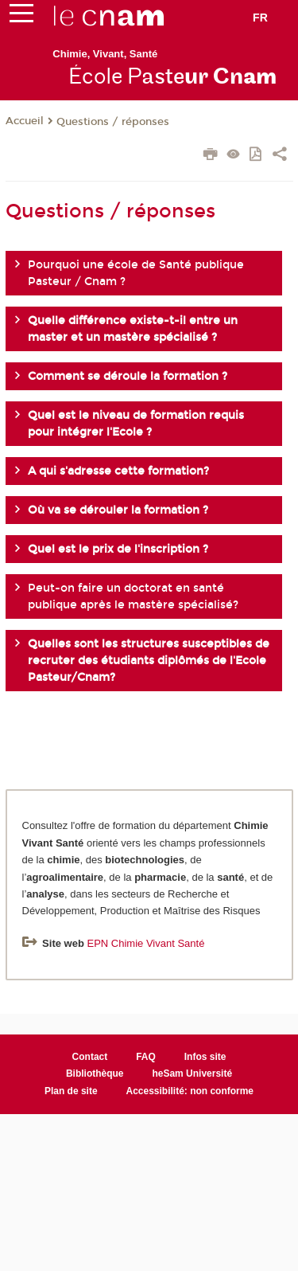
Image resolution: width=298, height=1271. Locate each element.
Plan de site (71, 1091)
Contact (90, 1056)
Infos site (205, 1056)
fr (260, 17)
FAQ (146, 1056)
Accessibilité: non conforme (190, 1091)
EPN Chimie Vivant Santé (145, 943)
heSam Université (192, 1073)
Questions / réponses (112, 121)
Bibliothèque (95, 1073)
